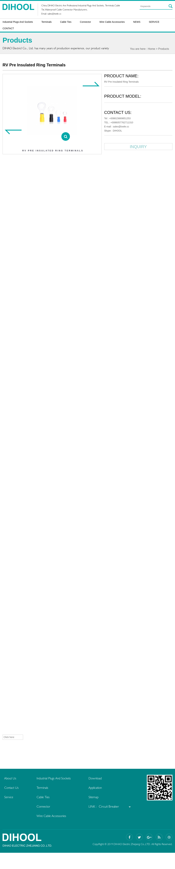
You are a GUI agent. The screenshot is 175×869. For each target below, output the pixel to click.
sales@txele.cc (54, 13)
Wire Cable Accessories (112, 22)
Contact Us (11, 788)
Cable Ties (65, 22)
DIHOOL (118, 130)
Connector (85, 22)
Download (98, 778)
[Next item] (91, 84)
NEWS (136, 22)
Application (98, 788)
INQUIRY (138, 146)
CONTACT (8, 28)
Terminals (46, 22)
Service (9, 797)
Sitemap (96, 797)
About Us (10, 778)
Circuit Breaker (112, 806)
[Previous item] (13, 132)
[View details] (65, 136)
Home (151, 48)
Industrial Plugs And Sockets (18, 22)
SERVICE (154, 22)
